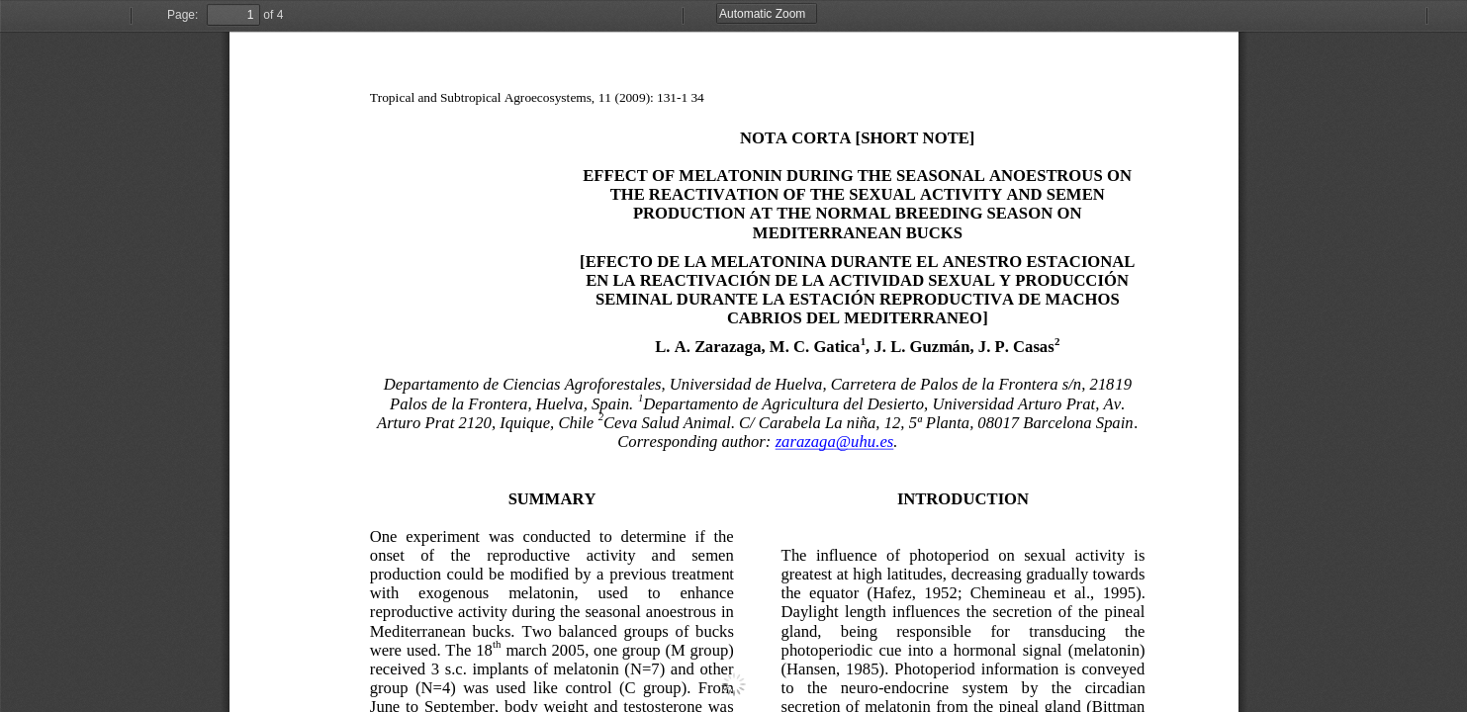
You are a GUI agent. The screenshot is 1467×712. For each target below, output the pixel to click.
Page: (182, 15)
